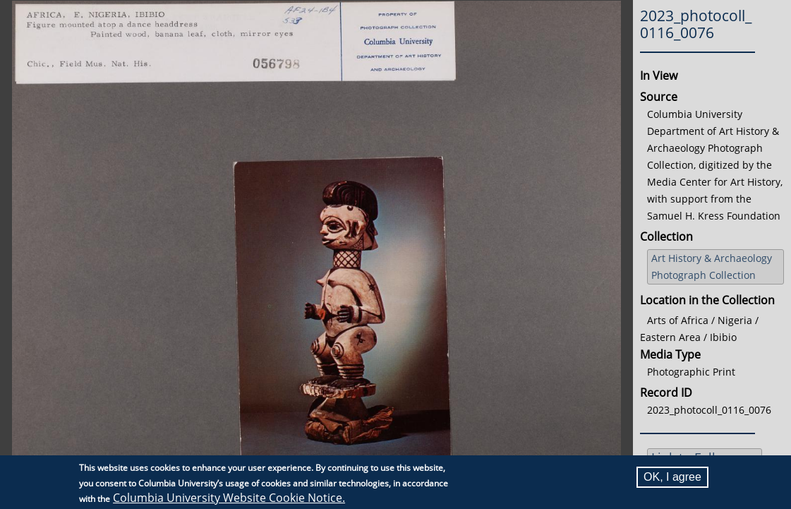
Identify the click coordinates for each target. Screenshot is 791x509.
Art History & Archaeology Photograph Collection (711, 266)
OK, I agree (672, 477)
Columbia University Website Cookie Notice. (229, 497)
